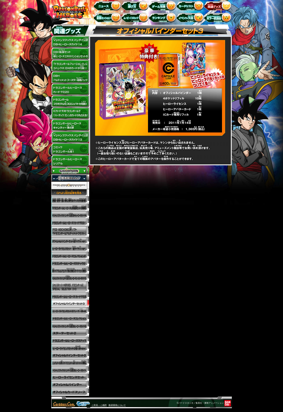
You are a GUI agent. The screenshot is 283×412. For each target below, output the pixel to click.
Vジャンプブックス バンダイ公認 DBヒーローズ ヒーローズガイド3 (70, 278)
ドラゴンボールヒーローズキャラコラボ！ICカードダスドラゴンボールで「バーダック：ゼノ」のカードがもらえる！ (70, 113)
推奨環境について (117, 405)
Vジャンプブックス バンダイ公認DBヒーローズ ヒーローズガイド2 (70, 326)
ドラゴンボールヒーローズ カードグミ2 (70, 296)
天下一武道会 (218, 17)
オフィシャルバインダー (70, 385)
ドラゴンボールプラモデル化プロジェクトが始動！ (70, 101)
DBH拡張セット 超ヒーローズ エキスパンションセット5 (70, 54)
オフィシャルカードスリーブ (70, 392)
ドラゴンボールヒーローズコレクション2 (70, 255)
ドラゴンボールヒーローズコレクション (70, 318)
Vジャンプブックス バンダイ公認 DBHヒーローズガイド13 (70, 137)
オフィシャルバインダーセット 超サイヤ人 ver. (70, 241)
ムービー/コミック (135, 17)
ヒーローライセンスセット (70, 377)
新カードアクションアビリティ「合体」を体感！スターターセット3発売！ (70, 270)
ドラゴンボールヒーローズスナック (70, 263)
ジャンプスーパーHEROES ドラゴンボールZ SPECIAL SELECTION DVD (70, 287)
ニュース (108, 5)
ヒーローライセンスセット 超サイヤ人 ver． (70, 248)
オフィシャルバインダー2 (70, 355)
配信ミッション (108, 17)
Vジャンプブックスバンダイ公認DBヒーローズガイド (70, 370)
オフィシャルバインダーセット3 (70, 303)
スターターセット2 (70, 333)
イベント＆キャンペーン (191, 17)
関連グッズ (218, 5)
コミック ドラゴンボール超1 (70, 149)
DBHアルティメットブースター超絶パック (70, 78)
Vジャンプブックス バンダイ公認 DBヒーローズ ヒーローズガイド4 (70, 215)
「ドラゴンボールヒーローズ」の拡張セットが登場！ (70, 207)
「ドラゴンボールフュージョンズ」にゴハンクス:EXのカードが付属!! (70, 66)
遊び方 (135, 5)
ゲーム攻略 (163, 5)
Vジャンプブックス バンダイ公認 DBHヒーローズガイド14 (70, 42)
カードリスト (191, 5)
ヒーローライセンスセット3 (70, 311)
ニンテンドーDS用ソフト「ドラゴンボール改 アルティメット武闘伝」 (70, 363)
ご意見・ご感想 (99, 405)
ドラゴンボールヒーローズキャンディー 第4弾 (70, 125)
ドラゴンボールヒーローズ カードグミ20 (70, 89)
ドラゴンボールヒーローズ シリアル (70, 161)
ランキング (163, 17)
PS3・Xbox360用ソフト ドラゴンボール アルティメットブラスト (70, 231)
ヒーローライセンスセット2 (70, 348)
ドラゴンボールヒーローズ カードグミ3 (70, 222)
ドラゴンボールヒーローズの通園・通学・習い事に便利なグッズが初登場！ (70, 200)
